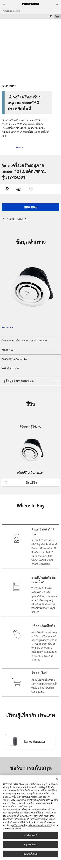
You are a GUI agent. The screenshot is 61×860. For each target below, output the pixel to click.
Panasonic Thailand (11, 10)
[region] (30, 817)
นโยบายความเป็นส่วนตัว (39, 825)
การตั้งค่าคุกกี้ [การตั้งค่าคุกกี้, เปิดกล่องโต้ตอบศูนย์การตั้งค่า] (30, 835)
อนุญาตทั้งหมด (30, 854)
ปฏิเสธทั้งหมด (30, 844)
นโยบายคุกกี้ (19, 825)
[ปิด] (57, 779)
